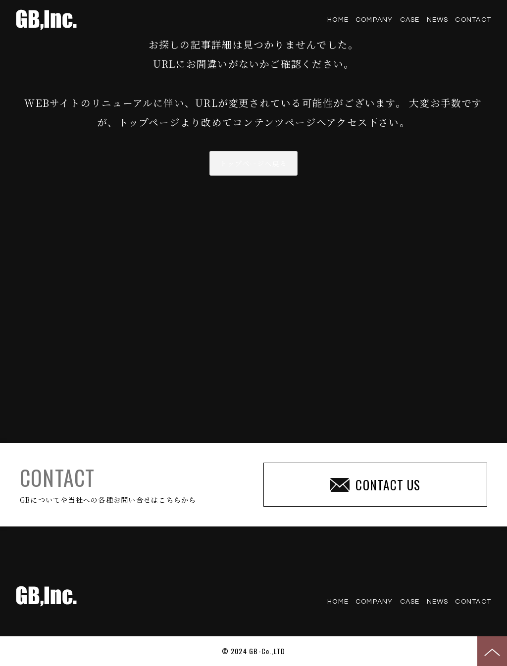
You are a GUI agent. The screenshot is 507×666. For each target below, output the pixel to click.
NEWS (438, 19)
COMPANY (374, 19)
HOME (338, 19)
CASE (410, 19)
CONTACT (473, 19)
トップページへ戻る (253, 163)
